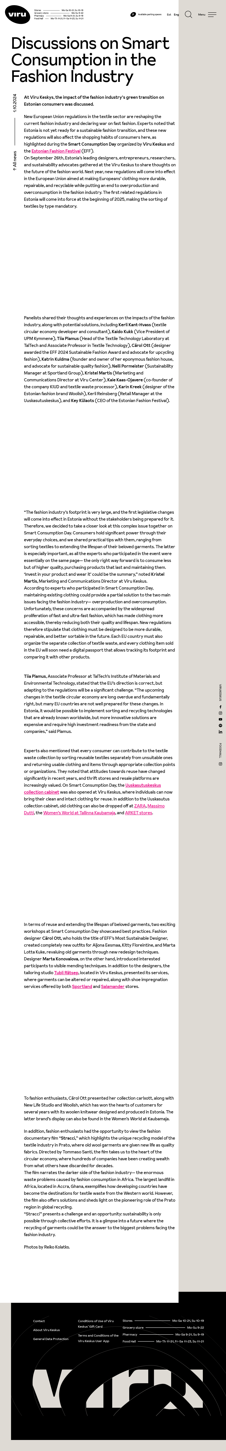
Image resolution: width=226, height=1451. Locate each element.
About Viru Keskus (46, 1330)
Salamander (113, 989)
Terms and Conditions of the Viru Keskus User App (98, 1338)
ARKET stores (138, 815)
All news (15, 162)
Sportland (82, 989)
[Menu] (206, 16)
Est (168, 16)
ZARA (140, 808)
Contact (39, 1321)
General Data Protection (50, 1339)
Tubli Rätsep (66, 975)
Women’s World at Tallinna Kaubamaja (79, 815)
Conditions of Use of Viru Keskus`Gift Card (96, 1324)
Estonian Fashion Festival (56, 153)
